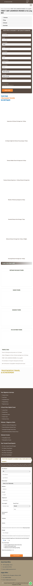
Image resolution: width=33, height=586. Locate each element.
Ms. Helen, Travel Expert (7, 452)
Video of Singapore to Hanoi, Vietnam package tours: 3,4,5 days (15, 355)
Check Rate (5, 25)
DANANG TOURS (16, 310)
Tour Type (4, 74)
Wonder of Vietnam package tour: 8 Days (16, 199)
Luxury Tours (4, 410)
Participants (5, 512)
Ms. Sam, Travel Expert (7, 450)
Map (4, 20)
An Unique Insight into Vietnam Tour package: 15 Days (16, 141)
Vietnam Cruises (5, 435)
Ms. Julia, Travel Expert (7, 454)
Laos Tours (4, 397)
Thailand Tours (5, 401)
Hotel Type (4, 69)
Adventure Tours (5, 418)
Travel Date (4, 51)
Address (4, 486)
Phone (3, 47)
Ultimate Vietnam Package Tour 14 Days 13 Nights (16, 239)
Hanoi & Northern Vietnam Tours (9, 427)
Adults (3, 56)
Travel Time (16, 503)
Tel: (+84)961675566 (7, 577)
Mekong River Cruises (6, 440)
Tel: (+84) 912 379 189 (7, 567)
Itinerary (5, 17)
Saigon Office (4, 572)
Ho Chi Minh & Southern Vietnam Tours (10, 431)
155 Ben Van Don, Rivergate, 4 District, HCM (12, 575)
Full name (4, 33)
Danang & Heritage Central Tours (9, 429)
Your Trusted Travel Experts (8, 443)
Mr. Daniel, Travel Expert (7, 448)
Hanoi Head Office (6, 562)
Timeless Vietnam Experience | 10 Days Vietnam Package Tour (16, 180)
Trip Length (4, 503)
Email (3, 38)
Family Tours (5, 412)
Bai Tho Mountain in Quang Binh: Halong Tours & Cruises (13, 363)
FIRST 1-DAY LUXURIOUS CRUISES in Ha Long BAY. (12, 358)
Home (2, 8)
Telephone (4, 497)
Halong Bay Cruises (6, 437)
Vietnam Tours (5, 395)
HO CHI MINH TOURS (16, 330)
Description (4, 78)
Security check (5, 83)
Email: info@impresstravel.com (9, 569)
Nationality (4, 42)
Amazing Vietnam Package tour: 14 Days (16, 258)
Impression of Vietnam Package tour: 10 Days (16, 121)
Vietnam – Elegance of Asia (8, 422)
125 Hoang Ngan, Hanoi (7, 564)
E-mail (3, 492)
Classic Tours (5, 416)
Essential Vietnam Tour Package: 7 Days (16, 219)
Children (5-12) (5, 60)
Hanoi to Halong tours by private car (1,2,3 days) (12, 352)
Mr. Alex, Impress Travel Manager (9, 446)
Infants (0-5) (4, 65)
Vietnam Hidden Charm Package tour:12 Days (16, 160)
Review (5, 22)
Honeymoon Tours (6, 414)
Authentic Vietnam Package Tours (9, 425)
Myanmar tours (5, 404)
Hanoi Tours (16, 290)
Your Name (4, 468)
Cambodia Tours (5, 399)
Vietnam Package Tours (17, 270)
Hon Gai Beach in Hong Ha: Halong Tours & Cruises (12, 360)
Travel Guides (7, 8)
